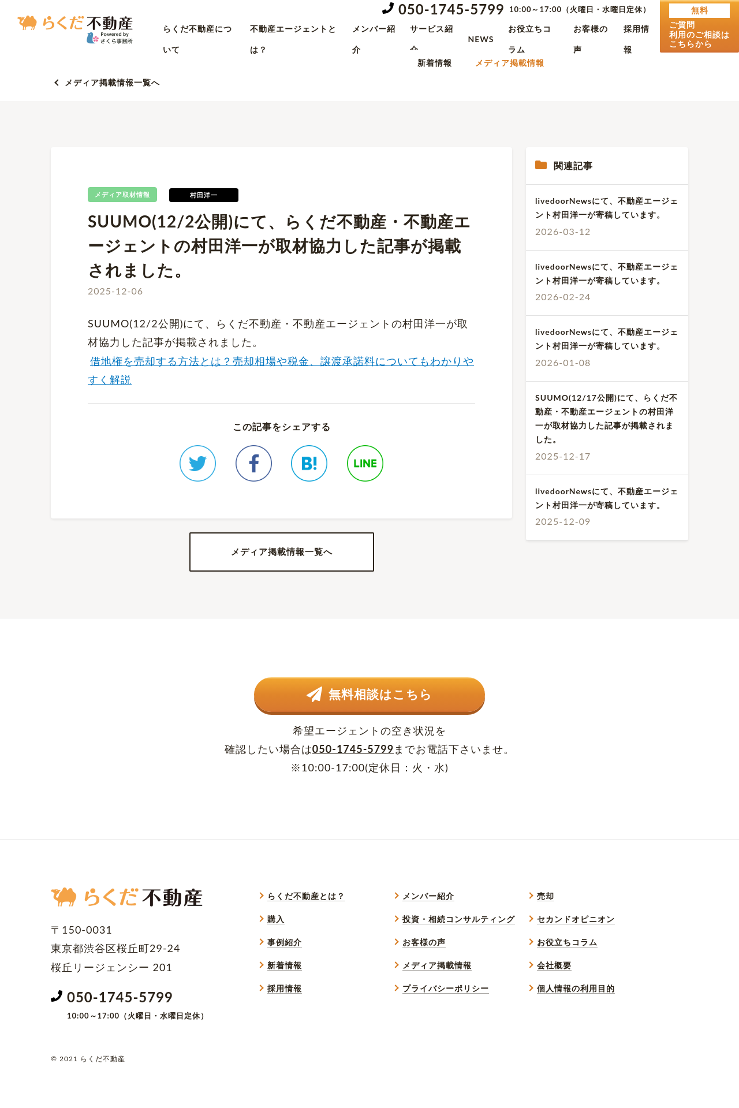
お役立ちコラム (529, 39)
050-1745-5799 (451, 9)
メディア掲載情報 (509, 63)
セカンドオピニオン (576, 948)
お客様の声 (590, 39)
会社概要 (554, 994)
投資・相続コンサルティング (458, 948)
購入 (276, 948)
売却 (545, 925)
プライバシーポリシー (445, 1017)
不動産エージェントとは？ (293, 39)
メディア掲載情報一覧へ (112, 82)
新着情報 (434, 63)
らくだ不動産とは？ (306, 925)
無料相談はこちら (370, 720)
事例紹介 (284, 971)
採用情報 (637, 39)
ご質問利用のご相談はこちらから (699, 26)
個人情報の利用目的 (576, 1017)
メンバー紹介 (373, 39)
